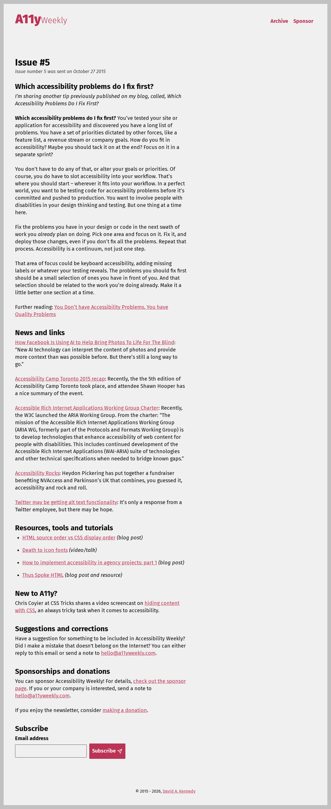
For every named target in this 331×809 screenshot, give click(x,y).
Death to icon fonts (45, 550)
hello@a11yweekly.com (128, 653)
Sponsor (303, 21)
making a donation (125, 710)
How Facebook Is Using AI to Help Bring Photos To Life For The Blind (94, 342)
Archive (279, 21)
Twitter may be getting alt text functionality (66, 502)
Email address (32, 738)
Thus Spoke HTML (43, 575)
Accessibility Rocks (37, 473)
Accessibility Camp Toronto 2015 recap (60, 379)
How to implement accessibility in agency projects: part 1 (89, 562)
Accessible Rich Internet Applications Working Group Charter (86, 408)
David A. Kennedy (179, 791)
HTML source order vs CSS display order (69, 537)
